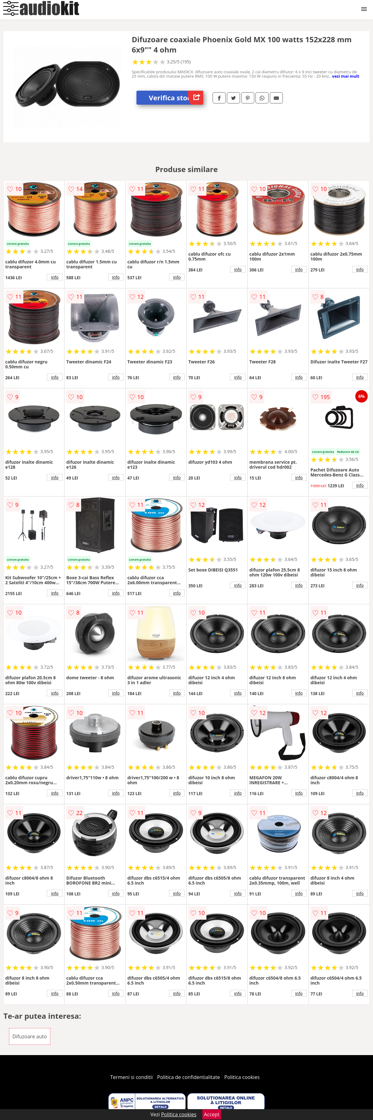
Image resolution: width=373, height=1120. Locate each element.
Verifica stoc (176, 98)
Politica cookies (242, 1077)
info (54, 277)
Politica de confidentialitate (188, 1077)
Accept (211, 1114)
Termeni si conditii (131, 1077)
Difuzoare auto (29, 1036)
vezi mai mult (345, 76)
